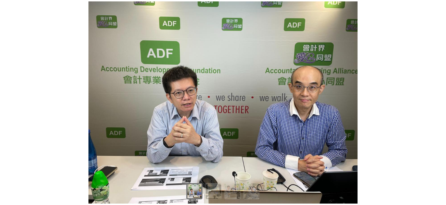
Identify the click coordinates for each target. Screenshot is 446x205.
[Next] (437, 102)
